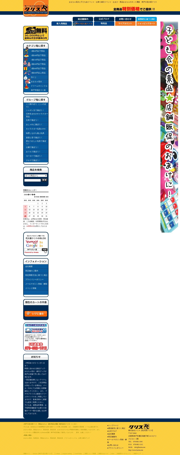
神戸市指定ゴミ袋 (38, 90)
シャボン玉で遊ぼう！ (35, 110)
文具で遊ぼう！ (32, 120)
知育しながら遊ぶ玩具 (35, 133)
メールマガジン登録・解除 (36, 284)
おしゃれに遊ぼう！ (34, 124)
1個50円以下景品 (38, 51)
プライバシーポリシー (34, 279)
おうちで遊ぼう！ (33, 152)
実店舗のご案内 (31, 271)
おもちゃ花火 (36, 81)
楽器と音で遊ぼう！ (34, 137)
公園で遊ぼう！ (32, 147)
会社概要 (29, 266)
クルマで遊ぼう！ (33, 160)
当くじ (33, 77)
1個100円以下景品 (38, 55)
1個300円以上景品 (38, 73)
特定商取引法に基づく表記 (36, 275)
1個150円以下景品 (38, 60)
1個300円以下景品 (38, 68)
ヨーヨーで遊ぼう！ (34, 156)
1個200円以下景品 (38, 64)
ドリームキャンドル (39, 86)
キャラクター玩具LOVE (36, 129)
